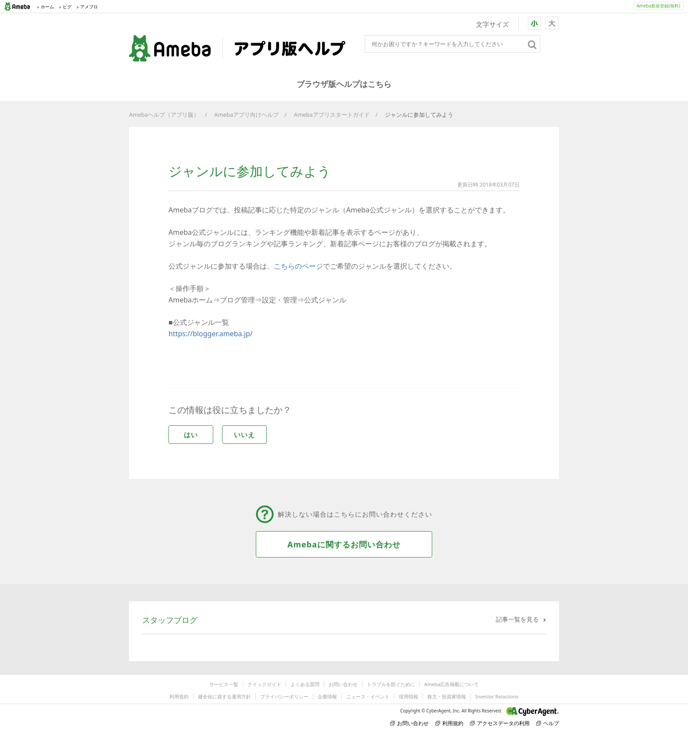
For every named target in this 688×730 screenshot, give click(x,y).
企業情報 (327, 696)
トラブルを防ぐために (391, 684)
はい (191, 434)
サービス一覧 (223, 684)
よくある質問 (304, 684)
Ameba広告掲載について (451, 684)
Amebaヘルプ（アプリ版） (164, 115)
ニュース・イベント (368, 696)
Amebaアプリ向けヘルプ (246, 115)
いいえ (244, 434)
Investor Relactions (496, 696)
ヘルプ (547, 723)
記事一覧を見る (517, 619)
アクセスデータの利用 (500, 723)
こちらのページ (298, 266)
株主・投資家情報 (446, 696)
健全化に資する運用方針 (224, 696)
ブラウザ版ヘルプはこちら (344, 84)
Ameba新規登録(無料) (658, 6)
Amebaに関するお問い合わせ (344, 544)
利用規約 (179, 696)
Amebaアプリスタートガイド (332, 115)
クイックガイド (264, 684)
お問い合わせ (343, 684)
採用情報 (408, 696)
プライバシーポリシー (284, 696)
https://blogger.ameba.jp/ (210, 333)
